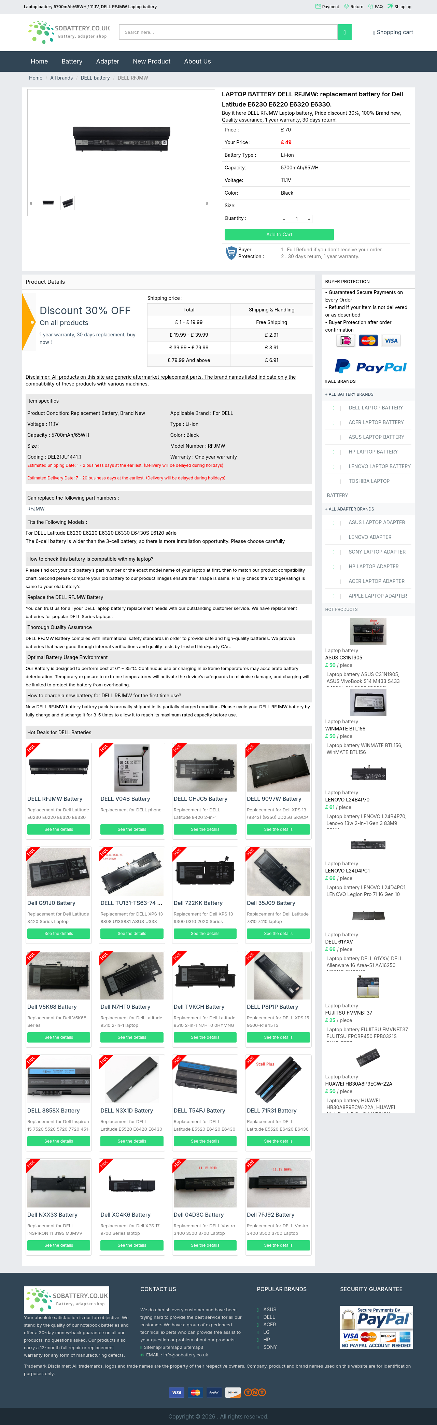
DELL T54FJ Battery (199, 1110)
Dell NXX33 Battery (52, 1214)
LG (263, 1332)
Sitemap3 (193, 1347)
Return (357, 6)
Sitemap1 (153, 1347)
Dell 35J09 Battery (271, 902)
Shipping (402, 6)
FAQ (379, 6)
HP (263, 1340)
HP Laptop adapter (363, 566)
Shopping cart (393, 32)
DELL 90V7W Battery (274, 798)
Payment (330, 6)
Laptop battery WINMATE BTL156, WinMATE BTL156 (365, 748)
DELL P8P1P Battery (272, 1006)
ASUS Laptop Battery (366, 437)
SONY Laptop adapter (366, 552)
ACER (266, 1325)
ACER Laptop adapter (366, 581)
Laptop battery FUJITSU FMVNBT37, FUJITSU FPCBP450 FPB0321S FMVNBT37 (368, 1034)
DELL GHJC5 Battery (201, 798)
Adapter (107, 61)
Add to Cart (279, 234)
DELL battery (95, 78)
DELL (266, 1317)
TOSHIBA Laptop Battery (358, 488)
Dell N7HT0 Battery (125, 1006)
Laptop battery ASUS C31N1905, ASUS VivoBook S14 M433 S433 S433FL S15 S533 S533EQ (363, 679)
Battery (71, 61)
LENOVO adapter (359, 537)
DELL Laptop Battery (365, 408)
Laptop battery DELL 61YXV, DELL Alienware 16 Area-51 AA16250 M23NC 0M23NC (365, 963)
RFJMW (36, 509)
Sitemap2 (172, 1347)
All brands (61, 78)
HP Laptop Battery (362, 452)
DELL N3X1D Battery (126, 1110)
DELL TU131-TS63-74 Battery (138, 902)
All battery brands (349, 394)
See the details (58, 829)
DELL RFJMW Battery (55, 798)
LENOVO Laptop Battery (369, 466)
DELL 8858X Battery (53, 1110)
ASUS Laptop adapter (366, 522)
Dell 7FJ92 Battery (270, 1214)
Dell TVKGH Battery (199, 1006)
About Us (197, 61)
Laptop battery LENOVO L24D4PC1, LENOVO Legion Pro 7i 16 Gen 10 (367, 890)
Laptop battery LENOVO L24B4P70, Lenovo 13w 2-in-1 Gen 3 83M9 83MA (367, 821)
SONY (267, 1347)
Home (43, 58)
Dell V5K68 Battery (52, 1006)
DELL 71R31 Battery (272, 1110)
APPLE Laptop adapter (367, 596)
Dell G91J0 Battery (51, 902)
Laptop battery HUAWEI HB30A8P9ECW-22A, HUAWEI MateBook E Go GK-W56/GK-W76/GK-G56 (361, 1105)
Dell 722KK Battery (198, 902)
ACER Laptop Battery (365, 422)
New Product (151, 61)
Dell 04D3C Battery (199, 1214)
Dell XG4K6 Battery (125, 1214)
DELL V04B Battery (125, 798)
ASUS (267, 1310)
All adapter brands (349, 509)
